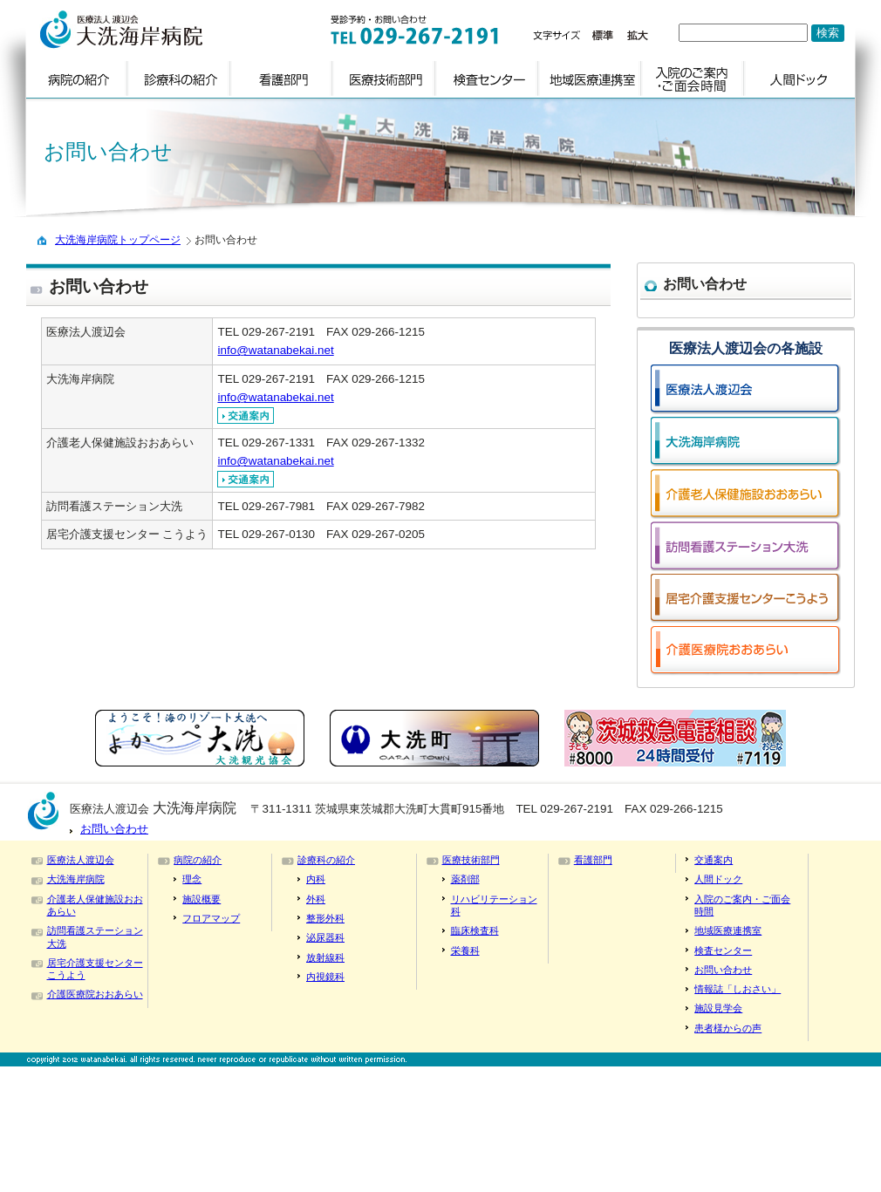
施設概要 (201, 899)
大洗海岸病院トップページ (118, 240)
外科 (315, 899)
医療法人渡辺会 (80, 860)
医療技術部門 (471, 860)
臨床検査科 (475, 930)
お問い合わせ (114, 828)
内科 (315, 879)
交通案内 (713, 860)
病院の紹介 (198, 860)
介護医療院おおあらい (95, 994)
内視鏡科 (325, 976)
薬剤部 (465, 879)
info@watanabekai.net (275, 350)
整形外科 (325, 918)
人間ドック (718, 879)
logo (159, 30)
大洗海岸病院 (76, 879)
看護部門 (593, 860)
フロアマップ (211, 918)
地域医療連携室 (727, 930)
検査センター (723, 950)
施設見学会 (718, 1008)
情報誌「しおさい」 (737, 989)
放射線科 (325, 957)
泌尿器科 (325, 937)
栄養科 (465, 950)
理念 (191, 879)
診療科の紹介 (326, 860)
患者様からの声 (727, 1028)
